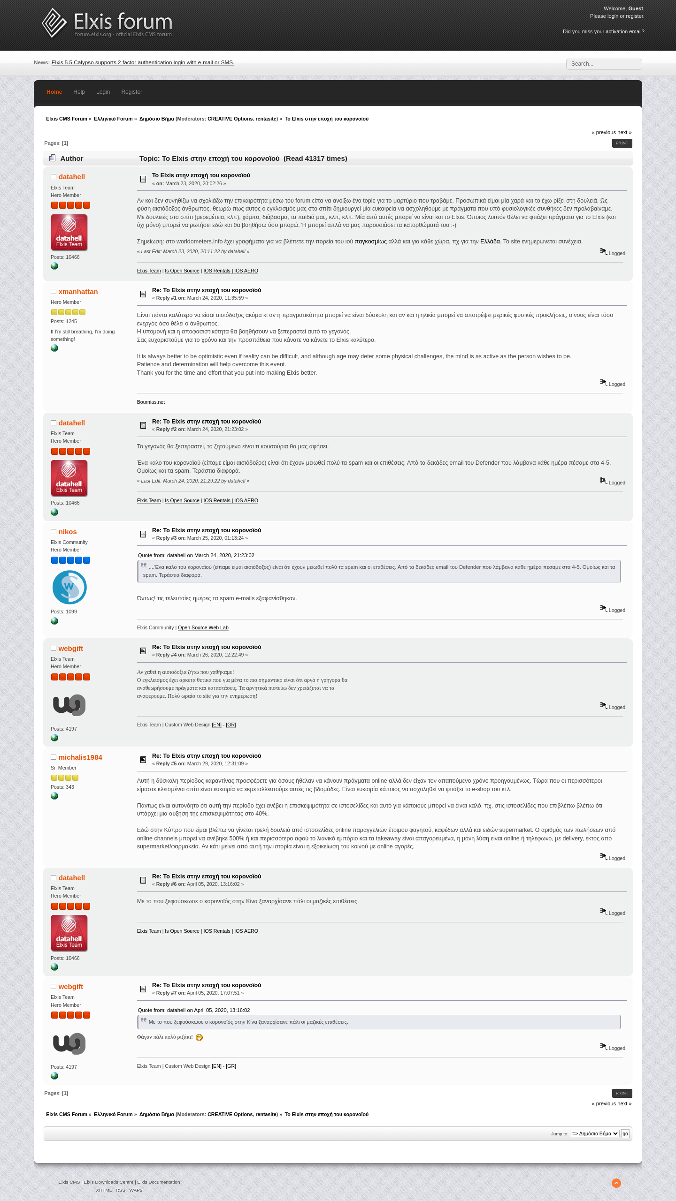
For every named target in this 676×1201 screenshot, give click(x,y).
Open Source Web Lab (203, 627)
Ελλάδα (490, 241)
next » (624, 132)
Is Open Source (182, 270)
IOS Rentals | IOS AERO (231, 270)
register (634, 16)
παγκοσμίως (371, 241)
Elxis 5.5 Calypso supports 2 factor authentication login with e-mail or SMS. (143, 62)
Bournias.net (151, 402)
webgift (71, 648)
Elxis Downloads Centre (109, 1182)
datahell (72, 177)
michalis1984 (80, 757)
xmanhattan (78, 291)
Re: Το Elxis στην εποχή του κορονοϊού (206, 290)
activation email (623, 31)
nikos (68, 532)
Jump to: (559, 1133)
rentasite (265, 118)
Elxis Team (149, 270)
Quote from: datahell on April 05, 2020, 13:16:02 (194, 1010)
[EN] (217, 724)
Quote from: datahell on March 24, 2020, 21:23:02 (196, 555)
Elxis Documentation (159, 1182)
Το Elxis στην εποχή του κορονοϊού (201, 175)
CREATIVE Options (230, 118)
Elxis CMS (69, 1182)
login (612, 16)
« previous (604, 132)
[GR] (231, 724)
